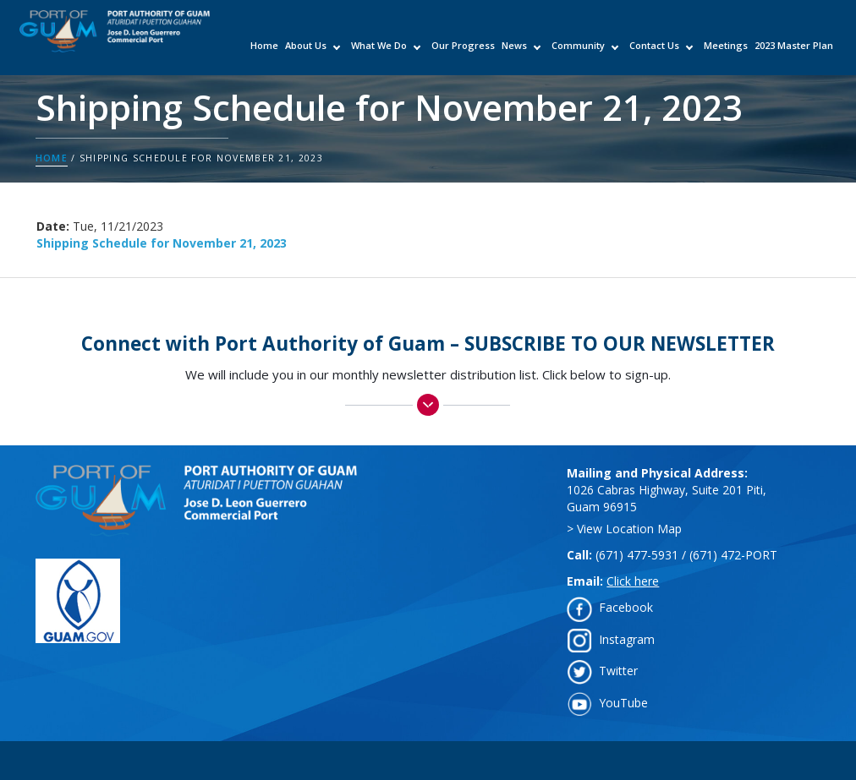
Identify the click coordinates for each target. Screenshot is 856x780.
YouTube (623, 703)
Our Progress (463, 45)
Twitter (618, 671)
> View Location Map (624, 529)
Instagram (627, 639)
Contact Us (654, 45)
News (514, 45)
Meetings (726, 45)
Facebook (626, 607)
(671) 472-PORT (733, 555)
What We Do (379, 45)
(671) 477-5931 (636, 555)
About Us (305, 45)
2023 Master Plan (793, 45)
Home (264, 45)
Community (578, 45)
